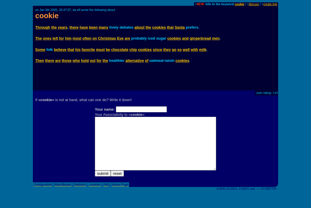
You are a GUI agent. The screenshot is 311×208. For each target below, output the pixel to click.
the (54, 27)
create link (270, 4)
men (215, 38)
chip (133, 49)
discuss (254, 4)
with (194, 49)
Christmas (107, 38)
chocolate (120, 49)
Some (40, 49)
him (68, 38)
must (100, 49)
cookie (239, 4)
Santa (180, 27)
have (84, 27)
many (103, 27)
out (93, 60)
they (167, 49)
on (95, 38)
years (62, 27)
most (77, 38)
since (157, 49)
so (179, 49)
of (146, 60)
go (174, 49)
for (61, 38)
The (38, 38)
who (76, 60)
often (86, 38)
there (73, 27)
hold (85, 60)
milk (203, 49)
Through (42, 27)
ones (47, 38)
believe (60, 49)
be (108, 49)
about (140, 27)
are (127, 38)
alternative (134, 60)
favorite (88, 49)
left (55, 38)
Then (39, 60)
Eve (120, 38)
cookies (159, 27)
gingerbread (200, 38)
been (93, 27)
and (185, 38)
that (170, 27)
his (78, 49)
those (66, 60)
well (186, 49)
